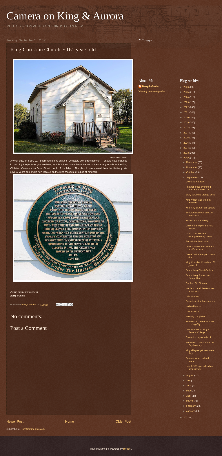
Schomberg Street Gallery (199, 270)
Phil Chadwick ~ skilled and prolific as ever (200, 248)
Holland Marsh (193, 306)
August (190, 375)
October (190, 172)
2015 (186, 142)
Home (69, 421)
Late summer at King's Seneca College (197, 331)
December (192, 162)
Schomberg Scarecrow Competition (198, 276)
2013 (186, 152)
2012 (186, 158)
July (188, 380)
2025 (186, 92)
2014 (186, 147)
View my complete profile (152, 91)
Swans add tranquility (197, 220)
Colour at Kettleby (195, 181)
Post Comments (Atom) (33, 429)
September (192, 177)
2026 (186, 87)
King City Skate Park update (200, 207)
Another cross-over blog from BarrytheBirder (198, 188)
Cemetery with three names (200, 301)
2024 (186, 97)
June (189, 385)
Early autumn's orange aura (200, 194)
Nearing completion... (197, 316)
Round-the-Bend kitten (197, 241)
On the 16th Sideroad (197, 283)
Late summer (192, 296)
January (190, 411)
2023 (186, 102)
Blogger (127, 448)
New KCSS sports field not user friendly (200, 367)
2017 (186, 132)
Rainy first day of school (198, 337)
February (191, 405)
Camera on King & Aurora (65, 16)
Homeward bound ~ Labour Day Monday (200, 344)
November (192, 167)
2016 (186, 137)
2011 (186, 417)
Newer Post (14, 421)
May (188, 390)
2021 (186, 112)
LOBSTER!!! (192, 311)
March (189, 400)
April (189, 395)
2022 (186, 107)
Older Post (123, 421)
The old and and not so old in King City (200, 323)
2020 (186, 117)
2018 (186, 127)
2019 (186, 122)
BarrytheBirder (150, 86)
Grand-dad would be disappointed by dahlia (199, 235)
